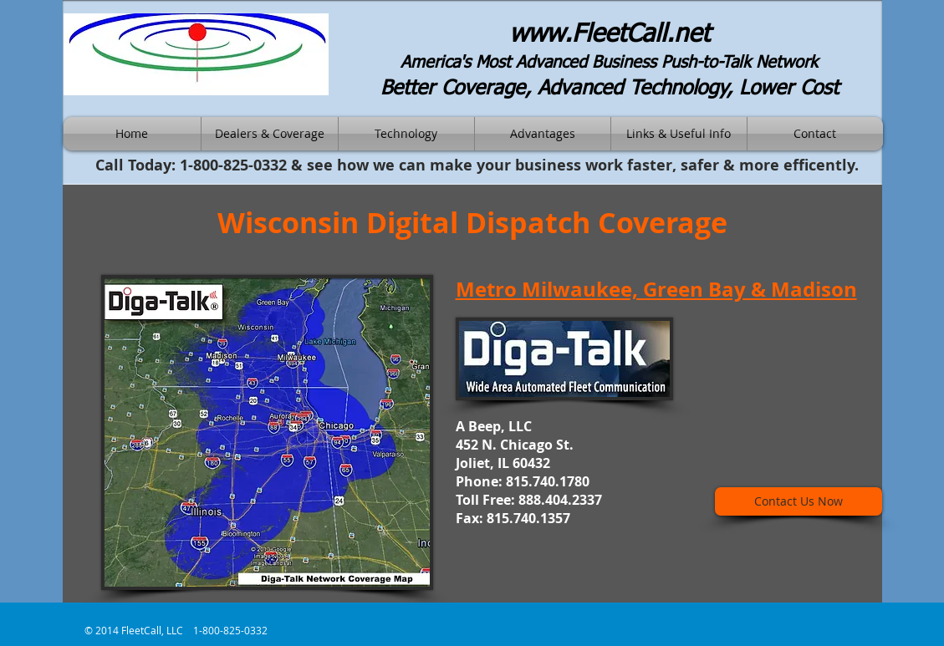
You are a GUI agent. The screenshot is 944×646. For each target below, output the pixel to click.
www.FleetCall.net (609, 35)
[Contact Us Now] (798, 501)
